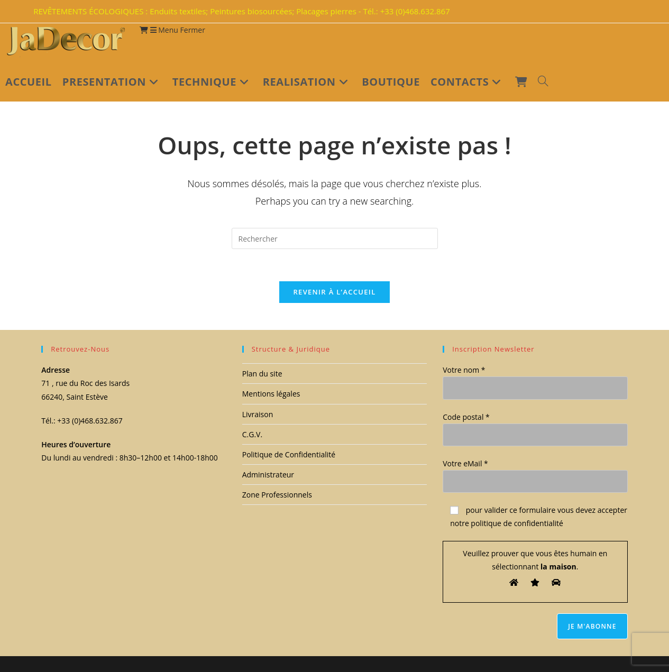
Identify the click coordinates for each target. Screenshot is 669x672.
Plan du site (262, 374)
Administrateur (268, 475)
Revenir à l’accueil (334, 292)
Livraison (257, 414)
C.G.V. (252, 434)
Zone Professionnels (277, 495)
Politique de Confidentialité (288, 454)
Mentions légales (271, 394)
